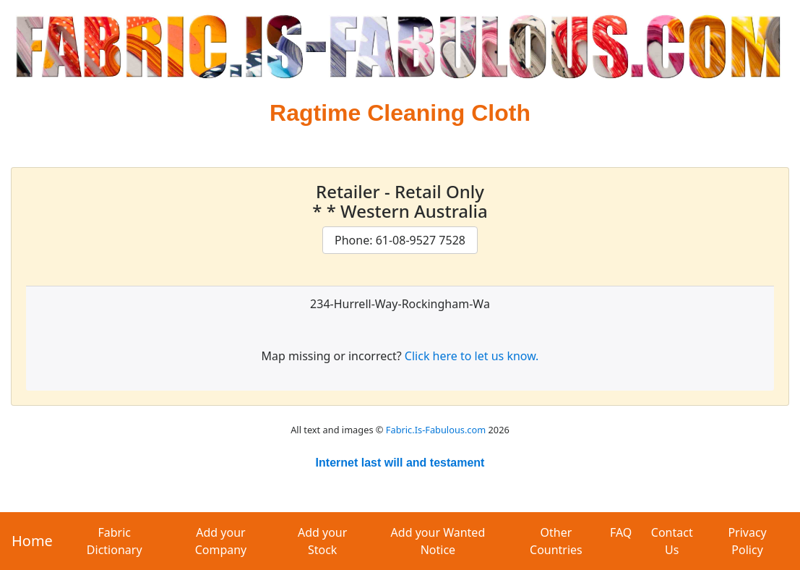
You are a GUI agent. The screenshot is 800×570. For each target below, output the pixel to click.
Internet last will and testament (400, 462)
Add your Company (221, 541)
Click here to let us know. (472, 356)
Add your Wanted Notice (438, 541)
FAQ (621, 532)
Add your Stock (322, 541)
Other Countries (556, 541)
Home (32, 540)
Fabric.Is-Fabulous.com (436, 429)
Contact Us (672, 541)
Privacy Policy (747, 541)
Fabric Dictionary (114, 541)
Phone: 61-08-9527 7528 (400, 240)
